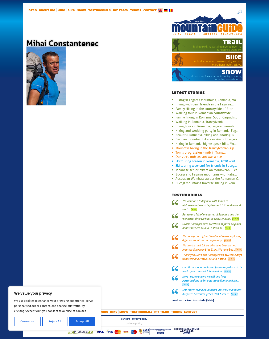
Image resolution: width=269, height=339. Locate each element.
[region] (54, 308)
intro (32, 10)
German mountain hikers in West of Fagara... (207, 139)
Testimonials (99, 10)
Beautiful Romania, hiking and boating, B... (205, 135)
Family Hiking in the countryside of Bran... (205, 109)
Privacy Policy (139, 318)
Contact (150, 10)
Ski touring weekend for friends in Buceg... (206, 166)
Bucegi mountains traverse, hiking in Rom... (206, 183)
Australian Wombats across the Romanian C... (207, 179)
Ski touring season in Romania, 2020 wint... (206, 161)
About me (47, 10)
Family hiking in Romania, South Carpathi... (206, 117)
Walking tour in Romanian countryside (203, 113)
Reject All (55, 321)
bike (71, 10)
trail (232, 42)
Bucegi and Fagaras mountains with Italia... (206, 174)
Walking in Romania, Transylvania (199, 122)
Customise (27, 321)
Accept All (82, 321)
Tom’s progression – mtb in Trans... (200, 152)
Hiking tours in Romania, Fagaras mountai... (206, 126)
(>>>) (194, 209)
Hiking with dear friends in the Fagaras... (204, 104)
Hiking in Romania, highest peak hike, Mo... (206, 144)
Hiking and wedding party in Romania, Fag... (207, 131)
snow (81, 10)
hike (61, 10)
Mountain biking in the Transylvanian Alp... (206, 148)
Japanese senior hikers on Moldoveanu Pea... (207, 170)
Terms (135, 10)
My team (120, 10)
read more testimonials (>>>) (193, 299)
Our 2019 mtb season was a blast (199, 157)
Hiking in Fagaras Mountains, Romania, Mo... (207, 100)
